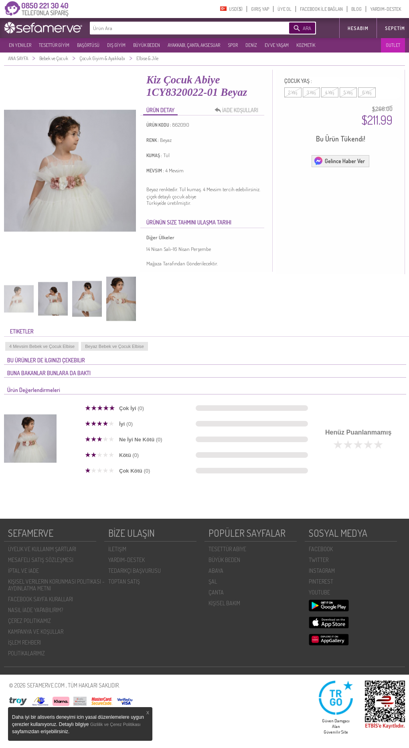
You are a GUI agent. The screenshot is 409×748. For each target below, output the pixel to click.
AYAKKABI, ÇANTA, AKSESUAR (194, 45)
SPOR (233, 45)
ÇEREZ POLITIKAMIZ (29, 620)
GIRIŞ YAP (260, 9)
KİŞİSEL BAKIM (224, 603)
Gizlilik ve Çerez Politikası (115, 724)
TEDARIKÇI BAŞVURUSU (134, 570)
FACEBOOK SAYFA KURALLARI (40, 599)
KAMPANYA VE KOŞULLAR (35, 631)
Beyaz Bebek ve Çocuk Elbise (114, 346)
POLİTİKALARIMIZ (26, 653)
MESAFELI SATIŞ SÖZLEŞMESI (40, 559)
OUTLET (393, 45)
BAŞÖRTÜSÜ (88, 45)
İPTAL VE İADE (23, 570)
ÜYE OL (284, 9)
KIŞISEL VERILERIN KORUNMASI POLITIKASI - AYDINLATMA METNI (56, 585)
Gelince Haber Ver (339, 161)
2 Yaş (293, 92)
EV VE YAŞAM (277, 45)
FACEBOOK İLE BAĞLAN (321, 9)
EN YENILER (20, 45)
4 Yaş (329, 92)
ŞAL (213, 581)
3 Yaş (311, 92)
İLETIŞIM (117, 549)
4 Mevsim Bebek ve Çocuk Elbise (42, 346)
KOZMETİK (305, 45)
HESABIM (358, 28)
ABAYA (216, 570)
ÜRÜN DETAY (160, 110)
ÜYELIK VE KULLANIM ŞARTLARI (42, 549)
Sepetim (395, 28)
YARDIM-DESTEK (385, 9)
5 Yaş (348, 92)
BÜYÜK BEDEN (146, 45)
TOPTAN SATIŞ (124, 581)
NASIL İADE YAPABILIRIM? (35, 609)
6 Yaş (367, 92)
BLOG (356, 9)
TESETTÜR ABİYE (227, 549)
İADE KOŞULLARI (238, 110)
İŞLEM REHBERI (24, 642)
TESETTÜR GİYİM (54, 45)
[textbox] (177, 28)
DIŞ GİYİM (116, 45)
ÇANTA (216, 592)
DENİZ (251, 45)
